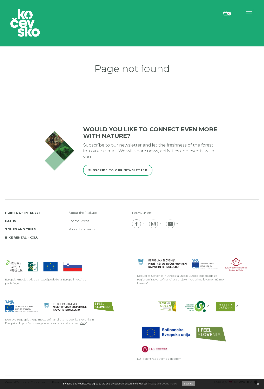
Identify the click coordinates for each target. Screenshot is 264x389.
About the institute (83, 213)
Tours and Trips (20, 229)
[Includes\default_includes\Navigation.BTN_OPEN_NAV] (249, 13)
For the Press (79, 221)
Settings (188, 383)
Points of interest (23, 213)
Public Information (83, 229)
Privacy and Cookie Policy (162, 383)
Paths (10, 221)
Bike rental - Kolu (22, 237)
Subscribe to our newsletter (117, 170)
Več (82, 323)
